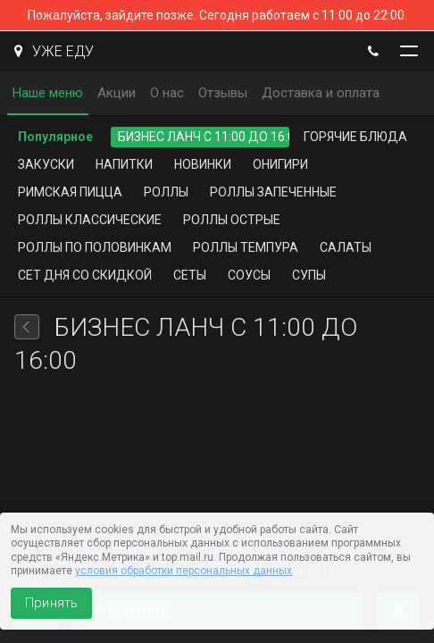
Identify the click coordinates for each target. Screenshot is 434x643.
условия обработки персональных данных (183, 570)
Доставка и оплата (321, 93)
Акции (116, 93)
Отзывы (222, 93)
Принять (51, 603)
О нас (167, 93)
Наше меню (48, 93)
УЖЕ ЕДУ (54, 51)
